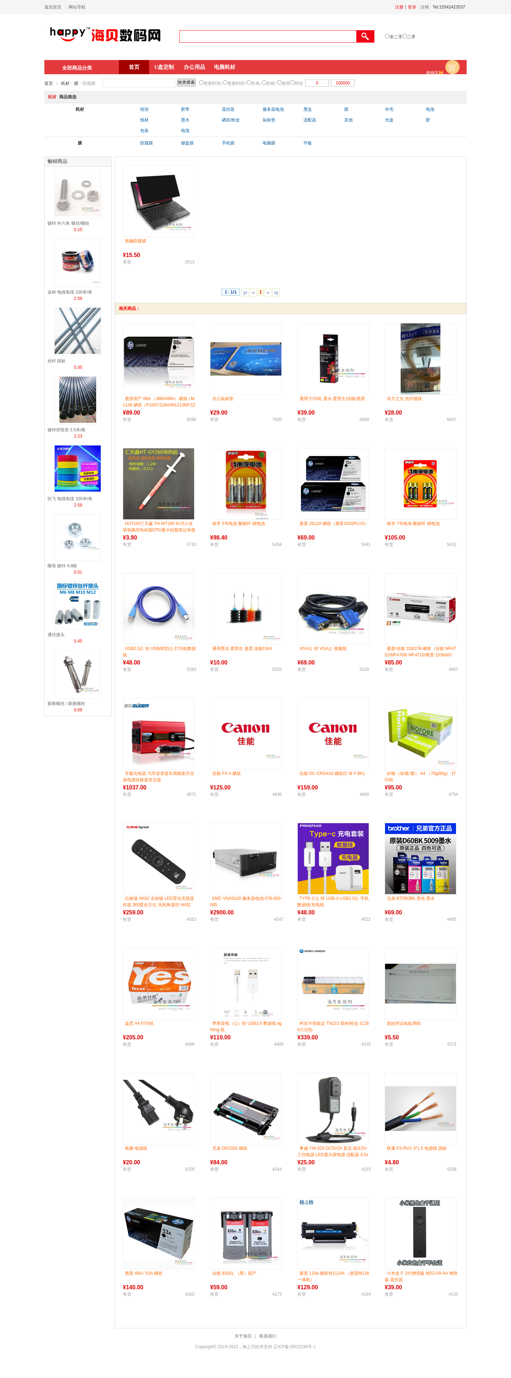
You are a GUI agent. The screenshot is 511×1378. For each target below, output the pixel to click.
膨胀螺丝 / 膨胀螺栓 (66, 703)
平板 (307, 143)
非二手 (396, 36)
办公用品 (194, 67)
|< (245, 292)
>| (276, 292)
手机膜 (228, 143)
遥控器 (228, 109)
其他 (348, 119)
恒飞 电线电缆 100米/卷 (70, 498)
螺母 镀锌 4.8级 (62, 565)
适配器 (309, 119)
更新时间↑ (237, 83)
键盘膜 (187, 143)
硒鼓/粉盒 (231, 119)
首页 (134, 67)
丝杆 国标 (57, 361)
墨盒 (307, 109)
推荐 (286, 83)
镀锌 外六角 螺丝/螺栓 (68, 223)
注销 (425, 7)
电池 (430, 109)
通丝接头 (56, 634)
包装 (144, 130)
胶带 (185, 109)
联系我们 (267, 1336)
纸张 (144, 109)
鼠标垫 (269, 119)
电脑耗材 (224, 67)
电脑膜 (269, 143)
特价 (299, 83)
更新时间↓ (213, 83)
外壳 (389, 109)
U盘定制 (164, 67)
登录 (412, 7)
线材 (144, 119)
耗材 (65, 83)
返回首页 (52, 7)
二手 (411, 36)
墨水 (185, 119)
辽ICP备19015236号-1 (294, 1346)
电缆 (185, 130)
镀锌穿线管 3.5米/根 (67, 429)
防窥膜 (146, 143)
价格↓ (256, 83)
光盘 (389, 119)
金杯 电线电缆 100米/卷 (70, 292)
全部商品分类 (77, 68)
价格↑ (272, 83)
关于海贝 (243, 1336)
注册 (399, 7)
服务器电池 (273, 109)
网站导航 (77, 7)
